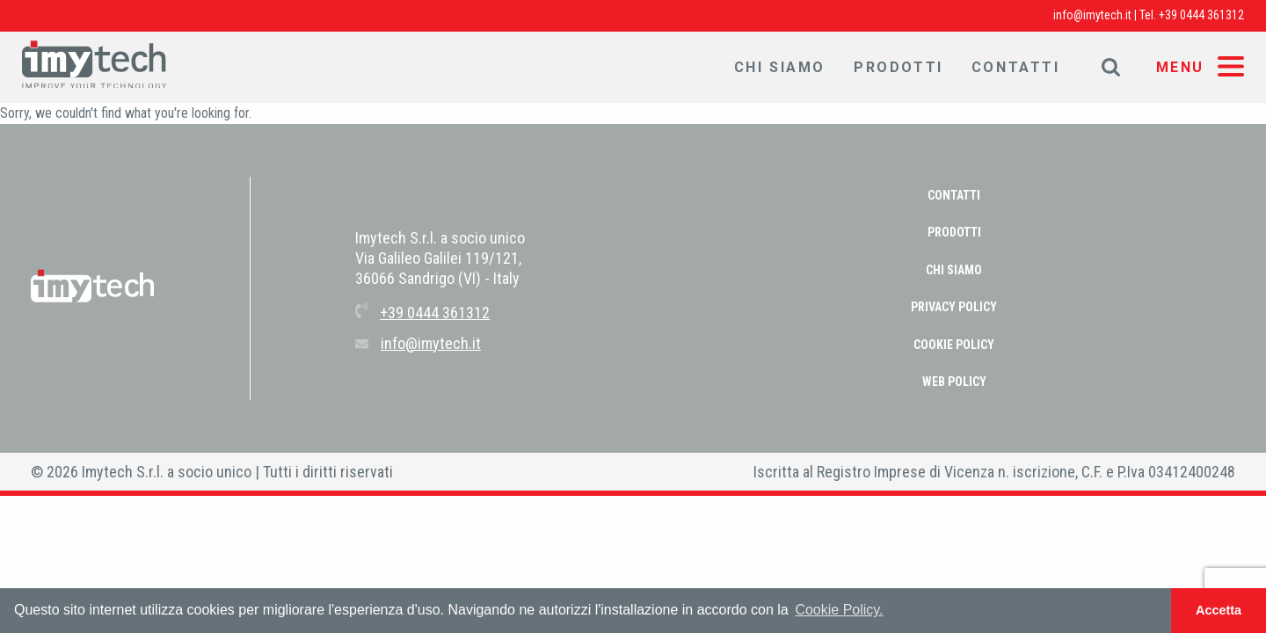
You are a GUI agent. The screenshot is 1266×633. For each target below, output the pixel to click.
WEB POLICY (954, 382)
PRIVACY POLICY (954, 307)
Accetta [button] (1218, 610)
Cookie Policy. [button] (839, 609)
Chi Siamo (780, 67)
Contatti (1015, 67)
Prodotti (898, 67)
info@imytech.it (1092, 15)
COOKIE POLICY (953, 345)
